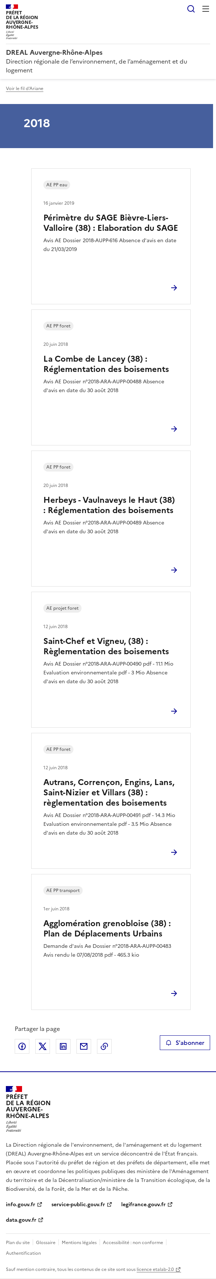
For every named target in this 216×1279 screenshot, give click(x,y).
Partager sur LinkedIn (63, 1046)
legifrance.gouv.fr (143, 1204)
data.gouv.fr (21, 1220)
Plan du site (18, 1242)
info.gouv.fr (20, 1204)
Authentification (23, 1253)
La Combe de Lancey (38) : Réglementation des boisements (106, 364)
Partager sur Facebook (22, 1046)
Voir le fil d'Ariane (24, 88)
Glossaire (45, 1242)
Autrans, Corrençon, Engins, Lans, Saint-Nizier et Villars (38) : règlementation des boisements (108, 792)
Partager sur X (42, 1046)
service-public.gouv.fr (78, 1204)
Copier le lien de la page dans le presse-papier (104, 1046)
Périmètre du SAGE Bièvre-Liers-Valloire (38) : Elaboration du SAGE (110, 223)
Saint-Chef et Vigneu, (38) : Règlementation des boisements (106, 646)
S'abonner (185, 1042)
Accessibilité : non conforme (133, 1242)
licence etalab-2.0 (155, 1269)
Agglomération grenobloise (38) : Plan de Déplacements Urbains (107, 928)
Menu (205, 8)
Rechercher (191, 8)
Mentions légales (79, 1242)
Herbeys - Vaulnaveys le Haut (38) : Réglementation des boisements (109, 505)
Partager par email (83, 1046)
